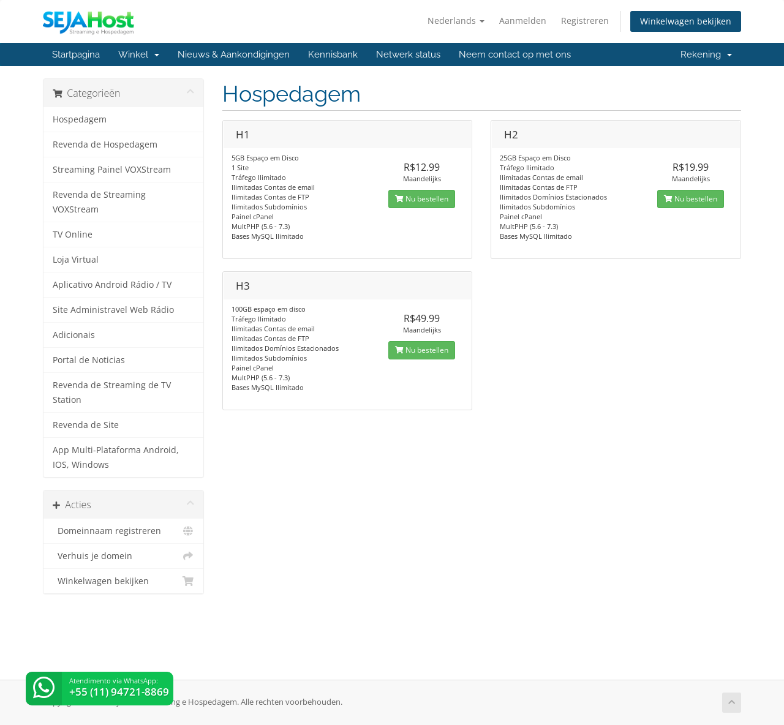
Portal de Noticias (89, 360)
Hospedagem (80, 119)
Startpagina (76, 54)
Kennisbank (333, 54)
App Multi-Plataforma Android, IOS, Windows (116, 457)
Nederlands (456, 20)
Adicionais (74, 334)
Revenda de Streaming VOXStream (99, 202)
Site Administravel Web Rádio (113, 309)
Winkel (138, 54)
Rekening (706, 54)
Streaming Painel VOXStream (112, 169)
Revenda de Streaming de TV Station (112, 392)
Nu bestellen (421, 198)
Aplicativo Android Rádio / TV (112, 284)
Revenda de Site (86, 424)
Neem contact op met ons (515, 54)
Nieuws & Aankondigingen (234, 54)
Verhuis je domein (123, 556)
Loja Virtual (76, 259)
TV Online (72, 234)
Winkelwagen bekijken (685, 21)
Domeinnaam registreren (123, 531)
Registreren (585, 20)
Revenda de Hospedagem (105, 144)
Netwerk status (408, 54)
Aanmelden (522, 20)
